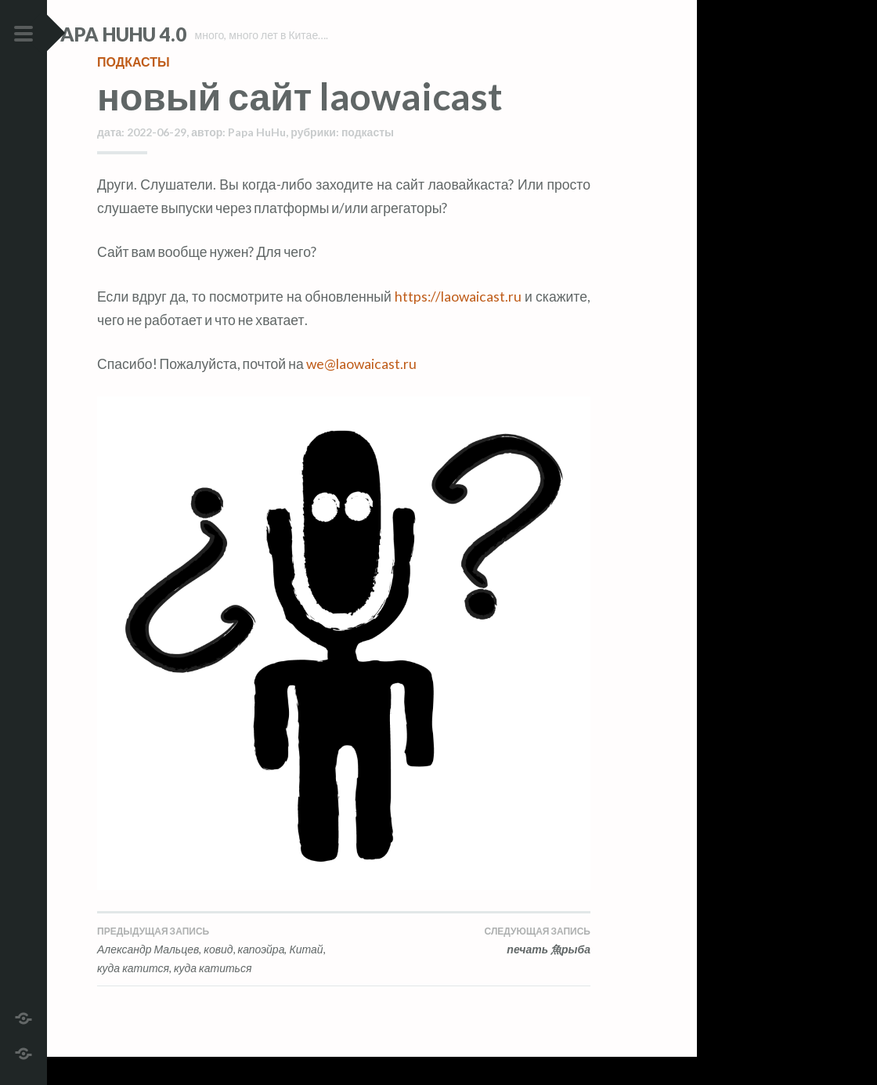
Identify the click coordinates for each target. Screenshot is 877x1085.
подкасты (133, 89)
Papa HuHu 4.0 (165, 34)
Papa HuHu (257, 160)
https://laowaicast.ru (458, 324)
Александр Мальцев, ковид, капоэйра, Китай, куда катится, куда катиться (220, 977)
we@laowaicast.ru (361, 392)
